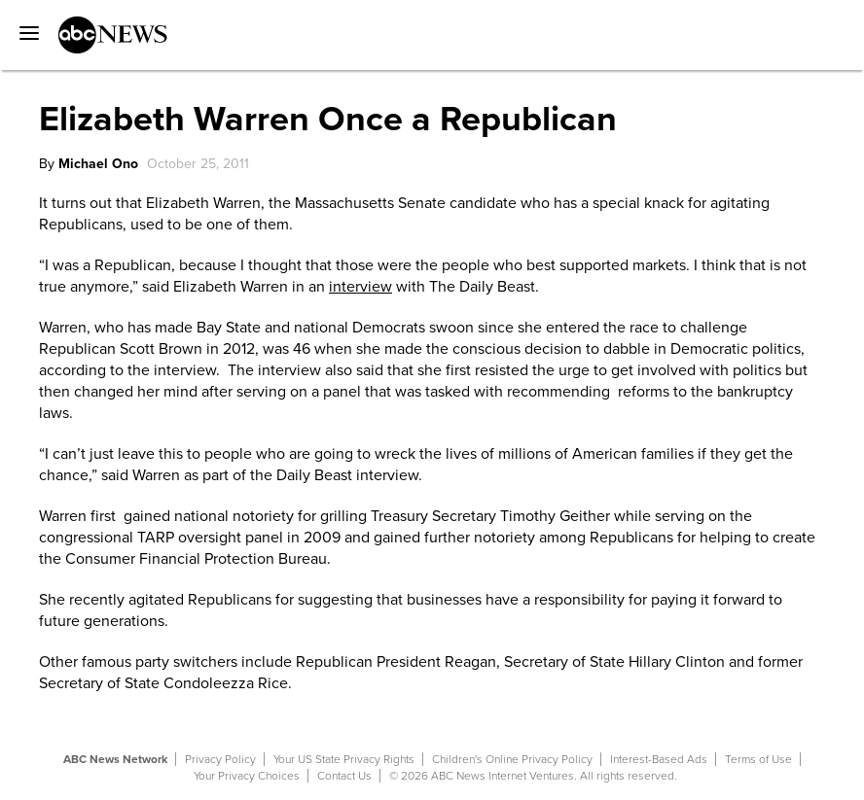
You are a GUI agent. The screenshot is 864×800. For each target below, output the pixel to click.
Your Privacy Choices (247, 776)
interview (360, 286)
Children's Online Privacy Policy (512, 759)
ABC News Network (115, 759)
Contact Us (344, 776)
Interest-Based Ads (658, 759)
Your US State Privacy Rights (343, 759)
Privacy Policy (220, 759)
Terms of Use (758, 759)
